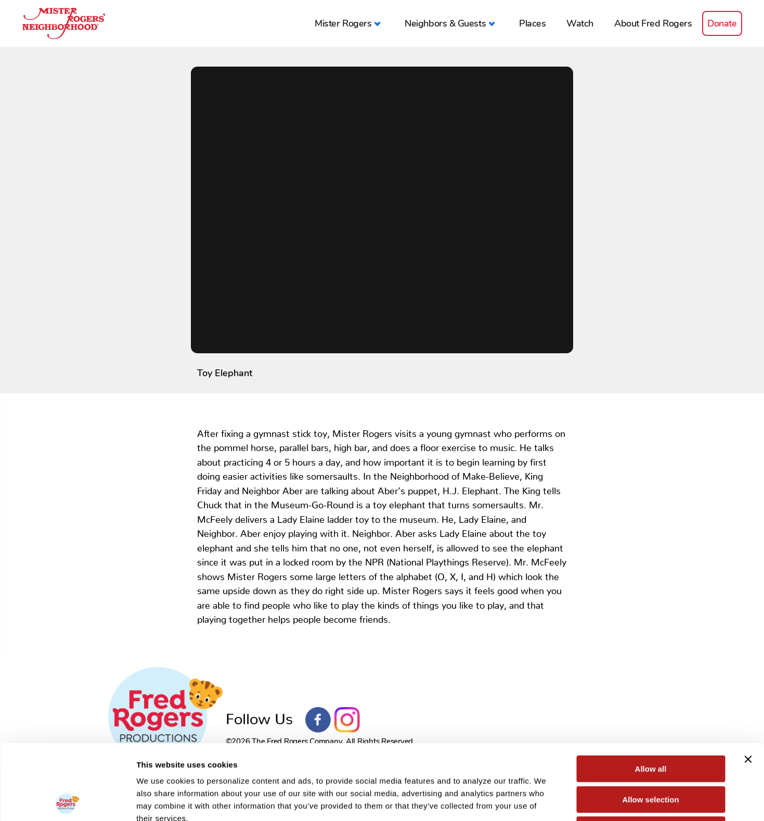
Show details (546, 800)
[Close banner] (748, 684)
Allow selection (650, 724)
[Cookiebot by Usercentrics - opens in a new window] (67, 801)
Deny (651, 754)
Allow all (651, 693)
